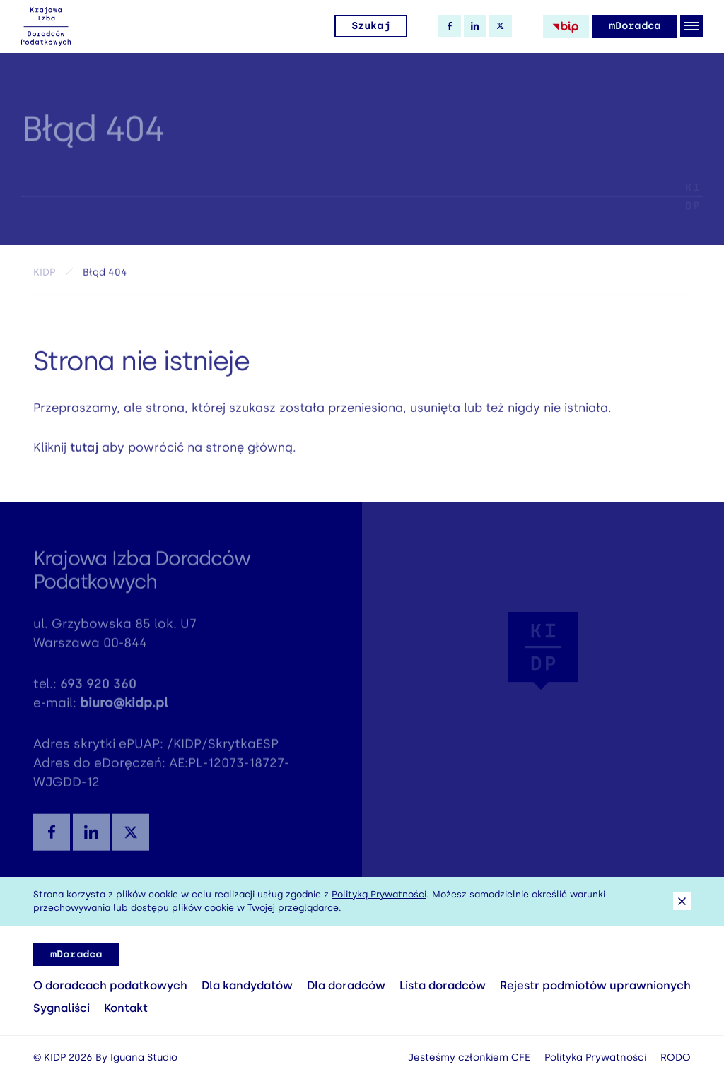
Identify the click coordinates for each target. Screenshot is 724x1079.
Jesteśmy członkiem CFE (469, 1057)
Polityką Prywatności (379, 894)
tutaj (84, 451)
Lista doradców (442, 985)
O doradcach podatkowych (110, 985)
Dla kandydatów (247, 985)
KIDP (44, 275)
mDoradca (634, 26)
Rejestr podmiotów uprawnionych (595, 985)
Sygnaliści (61, 1008)
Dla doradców (346, 985)
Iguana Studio (143, 1057)
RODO (675, 1057)
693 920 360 (98, 689)
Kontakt (126, 1008)
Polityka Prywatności (595, 1057)
